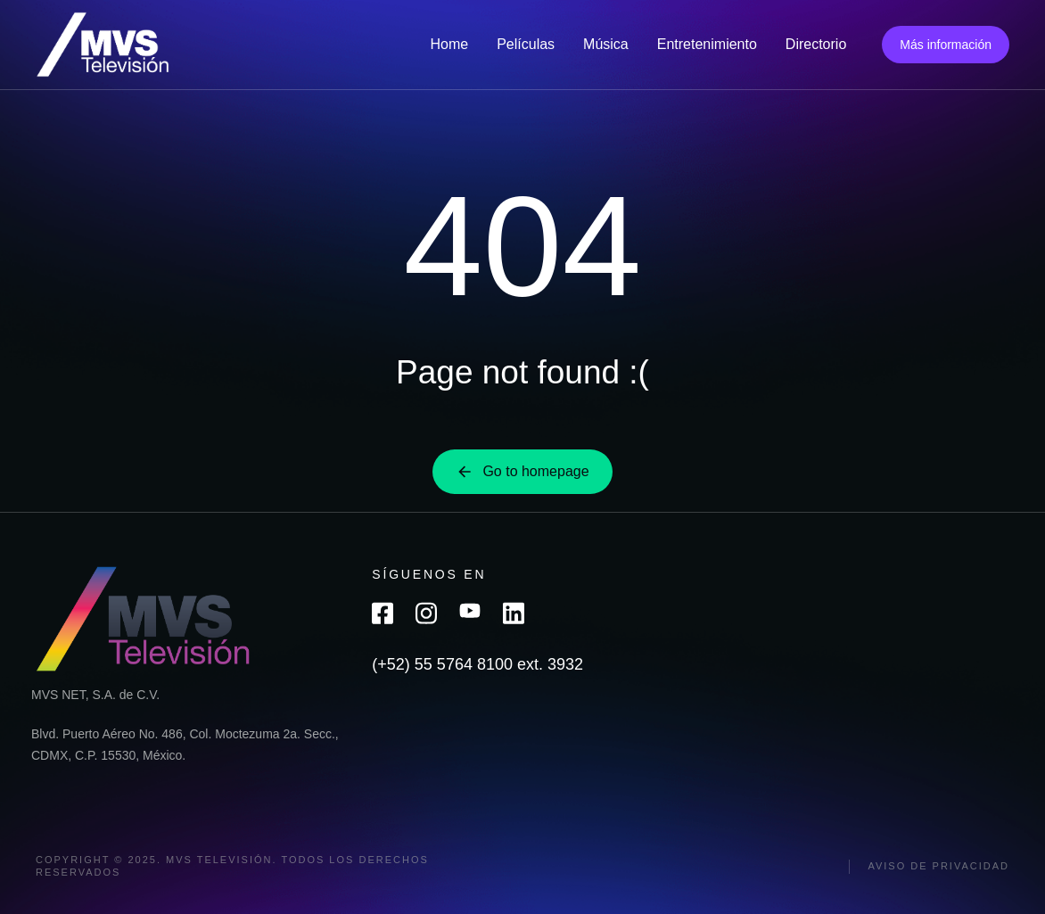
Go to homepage (522, 472)
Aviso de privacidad (938, 865)
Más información (946, 44)
